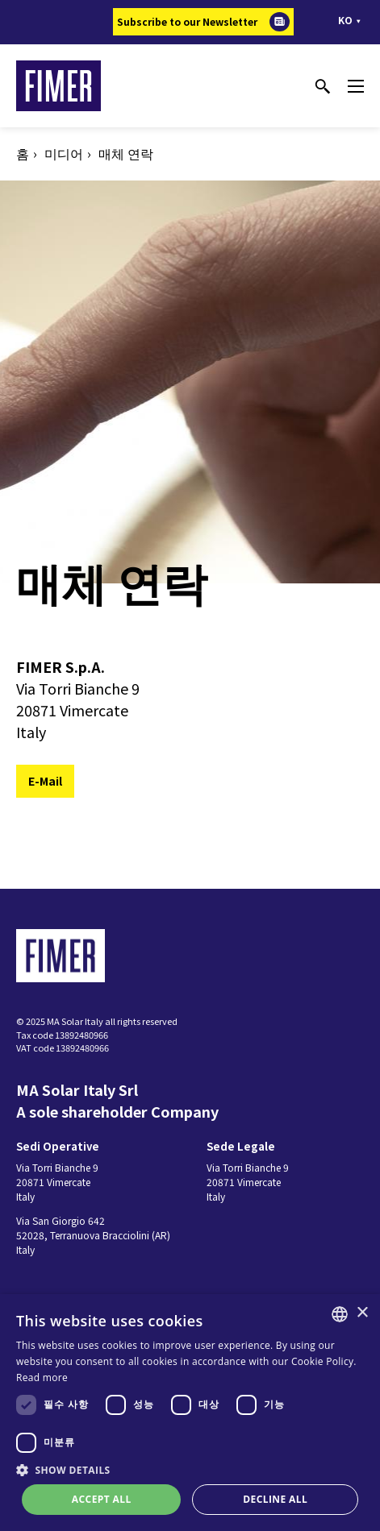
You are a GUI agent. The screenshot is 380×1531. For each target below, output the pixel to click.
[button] (190, 1470)
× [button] (362, 1313)
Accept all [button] (102, 1499)
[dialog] (190, 1412)
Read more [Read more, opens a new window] (42, 1377)
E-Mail (45, 781)
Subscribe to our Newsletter (187, 21)
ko (345, 20)
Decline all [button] (275, 1499)
